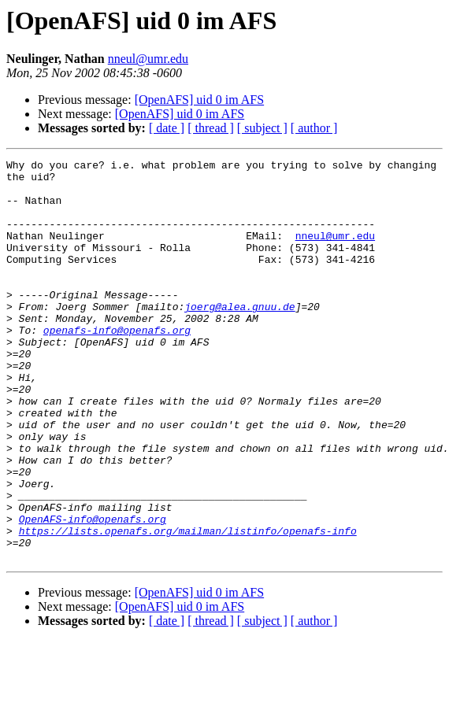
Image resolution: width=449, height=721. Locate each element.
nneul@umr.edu (148, 58)
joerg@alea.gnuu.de (239, 337)
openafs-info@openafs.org (117, 365)
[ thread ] (210, 128)
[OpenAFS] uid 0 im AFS (199, 99)
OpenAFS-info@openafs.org (92, 592)
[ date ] (166, 128)
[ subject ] (262, 128)
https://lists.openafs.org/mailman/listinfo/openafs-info (188, 606)
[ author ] (314, 128)
